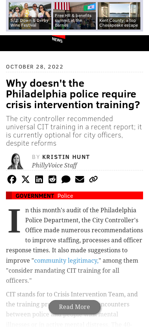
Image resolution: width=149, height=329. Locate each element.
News (57, 40)
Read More (74, 306)
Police (65, 195)
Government (35, 195)
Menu (137, 43)
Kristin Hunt (66, 156)
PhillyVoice (18, 42)
